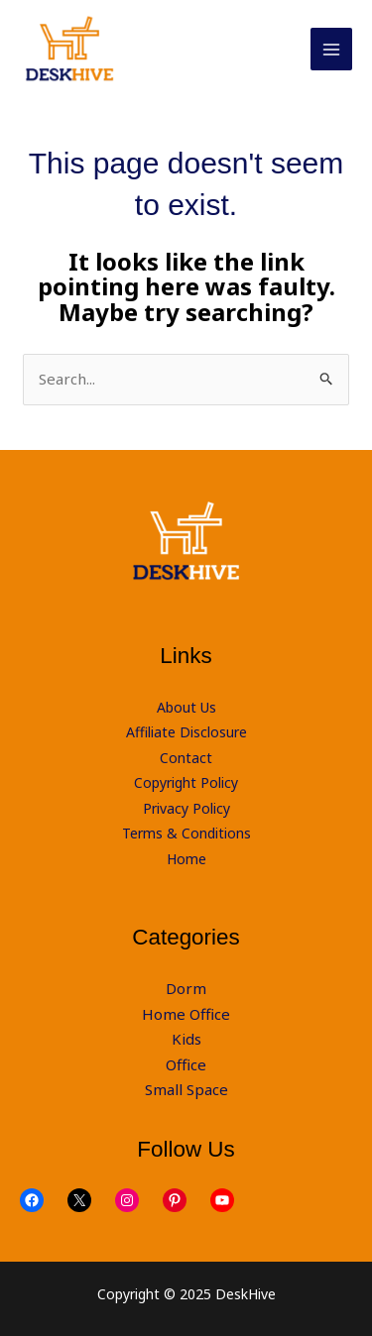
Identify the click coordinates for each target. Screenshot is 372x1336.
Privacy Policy (186, 808)
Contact (186, 757)
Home (186, 858)
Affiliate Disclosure (186, 732)
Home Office (186, 1014)
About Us (186, 707)
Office (186, 1064)
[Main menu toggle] (331, 49)
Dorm (186, 988)
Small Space (186, 1089)
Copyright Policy (186, 782)
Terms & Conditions (186, 833)
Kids (186, 1039)
